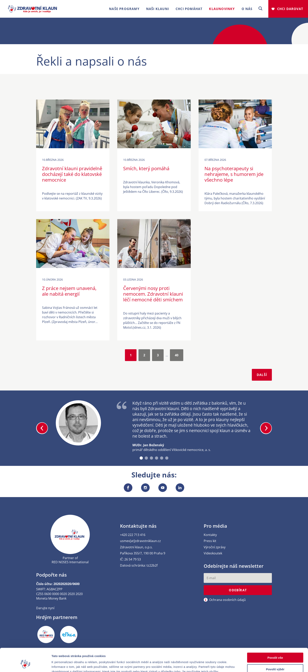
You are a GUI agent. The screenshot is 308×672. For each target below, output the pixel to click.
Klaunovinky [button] (222, 9)
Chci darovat (290, 9)
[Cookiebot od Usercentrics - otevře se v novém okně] (25, 664)
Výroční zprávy (215, 547)
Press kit (210, 541)
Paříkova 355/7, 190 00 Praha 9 (142, 553)
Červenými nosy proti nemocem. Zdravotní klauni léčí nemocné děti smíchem (153, 294)
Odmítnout (275, 660)
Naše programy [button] (124, 9)
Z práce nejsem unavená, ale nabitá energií (69, 291)
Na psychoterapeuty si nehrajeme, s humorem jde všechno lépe (233, 174)
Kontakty (210, 535)
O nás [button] (247, 9)
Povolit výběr (275, 649)
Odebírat (238, 590)
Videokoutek (213, 553)
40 (176, 355)
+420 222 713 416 (132, 535)
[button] (260, 8)
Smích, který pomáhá (146, 168)
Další (262, 375)
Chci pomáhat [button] (189, 9)
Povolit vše (275, 637)
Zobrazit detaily (208, 664)
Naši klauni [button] (157, 9)
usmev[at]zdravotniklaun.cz (140, 541)
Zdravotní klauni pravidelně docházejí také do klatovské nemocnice (72, 174)
